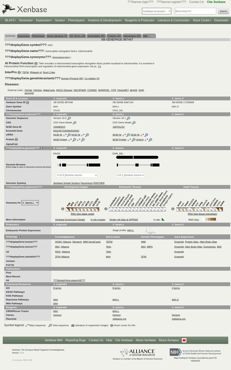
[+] (99, 66)
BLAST (9, 20)
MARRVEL (104, 90)
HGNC (58, 241)
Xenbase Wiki (54, 340)
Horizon (57, 315)
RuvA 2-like (49, 72)
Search (223, 11)
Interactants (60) (132, 36)
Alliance (67, 241)
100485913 (59, 127)
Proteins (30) (114, 36)
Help (109, 340)
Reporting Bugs (76, 340)
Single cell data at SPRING (123, 219)
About (169, 340)
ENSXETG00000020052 (66, 130)
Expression (43, 20)
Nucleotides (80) (96, 36)
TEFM (25, 72)
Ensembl (179, 241)
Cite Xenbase (124, 340)
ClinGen (37, 90)
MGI (57, 246)
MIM (85, 241)
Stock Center (201, 20)
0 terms (176, 288)
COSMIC (92, 90)
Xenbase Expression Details (70, 219)
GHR (141, 90)
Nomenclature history (61, 57)
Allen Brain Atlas (208, 241)
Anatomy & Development (104, 20)
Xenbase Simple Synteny (66, 183)
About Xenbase (146, 340)
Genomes (25, 20)
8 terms (57, 288)
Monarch (77, 241)
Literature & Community (173, 20)
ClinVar (28, 90)
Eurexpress (210, 246)
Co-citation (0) (91, 78)
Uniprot (139, 139)
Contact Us (196, 1)
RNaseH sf (36, 72)
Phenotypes (76, 20)
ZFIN (57, 256)
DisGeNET (123, 90)
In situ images (98, 219)
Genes (59, 20)
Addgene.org (119, 319)
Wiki (146, 36)
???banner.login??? (140, 1)
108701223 (118, 127)
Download (220, 20)
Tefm (108, 246)
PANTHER (99, 183)
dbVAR (133, 90)
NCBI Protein (60, 139)
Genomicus (87, 183)
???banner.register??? (171, 1)
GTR (113, 90)
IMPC (150, 246)
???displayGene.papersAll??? (69, 280)
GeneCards (94, 241)
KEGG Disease (64, 90)
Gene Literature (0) (57, 36)
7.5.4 (21, 353)
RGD (57, 251)
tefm (108, 256)
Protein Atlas (191, 241)
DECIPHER (80, 90)
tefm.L (141, 230)
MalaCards (49, 90)
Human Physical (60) (72, 78)
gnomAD (29, 93)
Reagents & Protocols (139, 20)
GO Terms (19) (77, 36)
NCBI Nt (57, 134)
